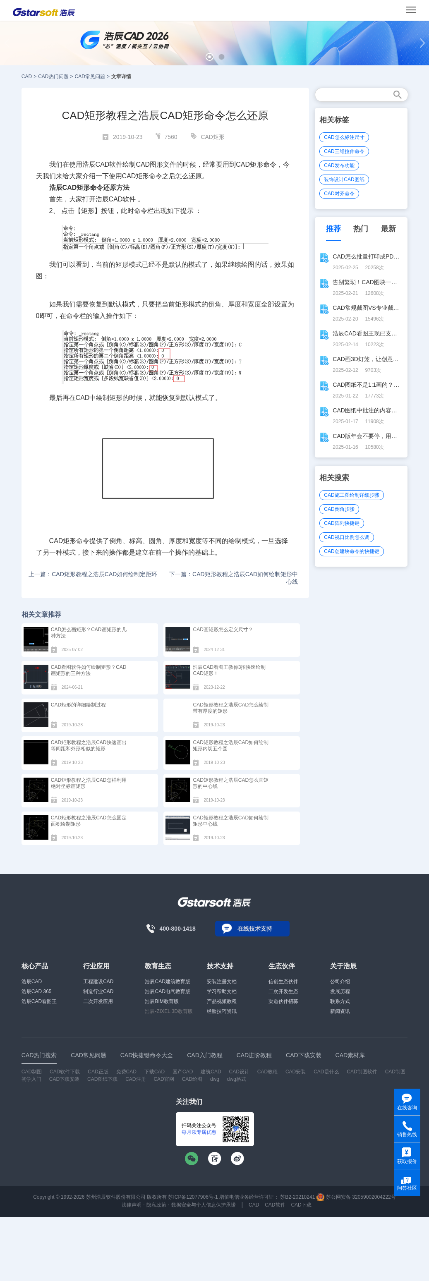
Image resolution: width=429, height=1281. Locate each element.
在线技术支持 (254, 928)
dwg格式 (236, 1079)
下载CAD (154, 1072)
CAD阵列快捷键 (341, 523)
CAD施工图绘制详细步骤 (351, 495)
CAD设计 (239, 1072)
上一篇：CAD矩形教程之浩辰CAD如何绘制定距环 (93, 574)
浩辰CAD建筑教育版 (167, 981)
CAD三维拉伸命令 (344, 151)
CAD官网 (163, 1079)
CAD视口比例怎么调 (346, 537)
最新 (388, 229)
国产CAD (183, 1072)
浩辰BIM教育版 (161, 1001)
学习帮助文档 (222, 991)
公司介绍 (340, 981)
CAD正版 (98, 1072)
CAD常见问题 (90, 76)
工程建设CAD (98, 981)
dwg (214, 1079)
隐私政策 (156, 1205)
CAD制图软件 (362, 1072)
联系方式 (340, 1001)
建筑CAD (211, 1072)
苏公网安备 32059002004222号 (356, 1197)
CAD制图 (32, 1072)
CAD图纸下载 (102, 1079)
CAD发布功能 (339, 165)
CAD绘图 (192, 1079)
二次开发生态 (283, 991)
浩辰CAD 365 (37, 991)
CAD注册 (135, 1079)
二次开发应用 (98, 1001)
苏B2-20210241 (297, 1197)
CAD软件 (275, 1205)
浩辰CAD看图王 (39, 1001)
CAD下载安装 (64, 1079)
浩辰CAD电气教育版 (167, 991)
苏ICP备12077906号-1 (193, 1197)
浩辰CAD (32, 981)
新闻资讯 (340, 1011)
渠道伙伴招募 (283, 1001)
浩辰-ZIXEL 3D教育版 (169, 1011)
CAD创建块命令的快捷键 (351, 551)
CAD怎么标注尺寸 (344, 137)
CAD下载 (301, 1205)
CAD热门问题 (53, 76)
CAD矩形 (213, 137)
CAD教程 (267, 1072)
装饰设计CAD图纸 (344, 179)
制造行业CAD (98, 991)
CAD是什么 (326, 1072)
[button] (209, 57)
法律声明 (131, 1205)
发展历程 (340, 991)
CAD (27, 76)
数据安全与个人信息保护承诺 (203, 1205)
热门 (360, 229)
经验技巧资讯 (222, 1011)
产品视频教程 (222, 1001)
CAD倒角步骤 (339, 509)
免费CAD (126, 1072)
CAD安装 (295, 1072)
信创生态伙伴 (283, 981)
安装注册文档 (222, 981)
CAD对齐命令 (339, 193)
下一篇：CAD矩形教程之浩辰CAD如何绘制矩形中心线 (233, 578)
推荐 (333, 229)
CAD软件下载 (65, 1072)
